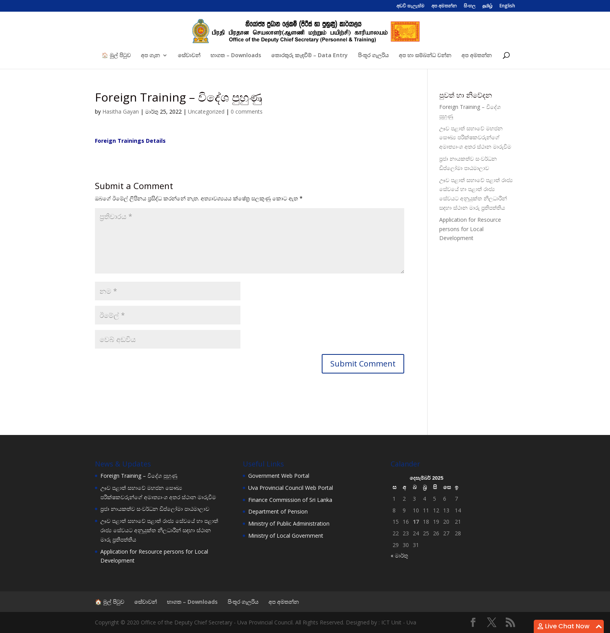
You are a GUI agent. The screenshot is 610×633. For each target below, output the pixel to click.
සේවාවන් (189, 56)
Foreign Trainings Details (130, 140)
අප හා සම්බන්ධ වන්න (425, 56)
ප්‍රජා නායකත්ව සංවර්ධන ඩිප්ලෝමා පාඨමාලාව (154, 508)
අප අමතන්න (444, 6)
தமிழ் (487, 6)
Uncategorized (206, 111)
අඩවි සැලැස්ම (410, 6)
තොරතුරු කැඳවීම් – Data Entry (309, 56)
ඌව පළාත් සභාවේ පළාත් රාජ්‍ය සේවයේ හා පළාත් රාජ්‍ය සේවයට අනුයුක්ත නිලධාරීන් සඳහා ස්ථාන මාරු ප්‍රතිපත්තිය (159, 530)
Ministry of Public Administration (289, 523)
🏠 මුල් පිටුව (116, 56)
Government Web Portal (278, 475)
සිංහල (469, 6)
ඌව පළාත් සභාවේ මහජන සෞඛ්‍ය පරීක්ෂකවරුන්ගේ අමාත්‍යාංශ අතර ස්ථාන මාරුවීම (475, 137)
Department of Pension (278, 511)
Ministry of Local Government (285, 535)
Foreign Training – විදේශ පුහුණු (138, 475)
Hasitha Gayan (120, 111)
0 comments (247, 111)
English (507, 6)
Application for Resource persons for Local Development (470, 229)
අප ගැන (150, 56)
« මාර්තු (399, 555)
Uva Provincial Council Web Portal (290, 487)
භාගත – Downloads (235, 56)
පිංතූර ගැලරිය (373, 56)
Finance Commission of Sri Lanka (290, 499)
